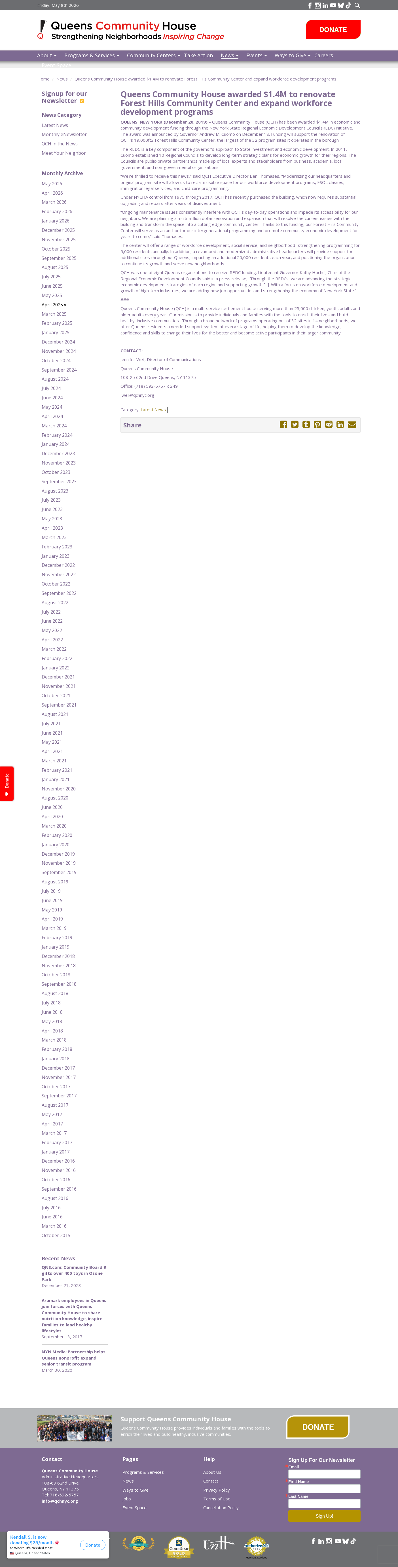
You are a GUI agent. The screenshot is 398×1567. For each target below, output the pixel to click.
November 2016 (59, 1170)
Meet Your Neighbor (64, 153)
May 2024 (52, 407)
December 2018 (58, 956)
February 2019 (57, 937)
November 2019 (59, 863)
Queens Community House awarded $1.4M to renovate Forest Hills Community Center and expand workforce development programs (205, 79)
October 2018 (56, 975)
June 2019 (52, 900)
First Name (298, 1482)
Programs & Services (91, 55)
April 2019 (52, 919)
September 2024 (59, 370)
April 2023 (52, 528)
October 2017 (56, 1086)
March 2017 (54, 1133)
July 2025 (51, 276)
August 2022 (55, 602)
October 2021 (56, 695)
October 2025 (56, 249)
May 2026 (52, 184)
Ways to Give (292, 55)
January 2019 (55, 947)
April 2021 (52, 751)
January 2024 (55, 444)
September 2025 (59, 258)
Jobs (126, 1499)
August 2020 (55, 798)
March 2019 (54, 928)
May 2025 (52, 295)
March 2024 (54, 426)
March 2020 (54, 826)
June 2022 (52, 621)
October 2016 (56, 1179)
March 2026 (54, 202)
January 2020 (55, 844)
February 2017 (57, 1142)
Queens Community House (138, 31)
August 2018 (55, 993)
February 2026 (57, 211)
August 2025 (55, 267)
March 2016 (54, 1226)
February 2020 (57, 835)
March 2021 (54, 761)
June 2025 (52, 286)
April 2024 (52, 416)
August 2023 (55, 491)
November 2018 (59, 965)
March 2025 (54, 314)
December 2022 (58, 565)
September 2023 (59, 481)
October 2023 (56, 472)
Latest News (55, 125)
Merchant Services (256, 1557)
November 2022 (59, 574)
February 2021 (57, 770)
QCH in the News (60, 144)
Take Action (198, 55)
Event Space (56, 65)
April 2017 (52, 1124)
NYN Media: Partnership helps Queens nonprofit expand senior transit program (73, 1358)
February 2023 (57, 547)
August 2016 (55, 1198)
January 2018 (55, 1058)
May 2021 (52, 742)
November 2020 (59, 789)
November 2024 (59, 351)
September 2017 (59, 1096)
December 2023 (58, 453)
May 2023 (52, 519)
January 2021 (55, 779)
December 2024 (58, 342)
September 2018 (59, 984)
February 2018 (57, 1049)
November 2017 (59, 1077)
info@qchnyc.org (60, 1501)
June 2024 (52, 398)
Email (293, 1467)
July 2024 (51, 388)
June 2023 (52, 509)
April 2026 (52, 193)
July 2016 (51, 1208)
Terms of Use (216, 1499)
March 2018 (54, 1040)
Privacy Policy (216, 1490)
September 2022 (59, 593)
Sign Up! (324, 1516)
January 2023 (55, 556)
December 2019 (58, 854)
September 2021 (59, 705)
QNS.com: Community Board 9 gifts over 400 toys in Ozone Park (74, 1273)
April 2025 (52, 305)
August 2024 (55, 379)
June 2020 (52, 807)
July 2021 (51, 723)
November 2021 (59, 686)
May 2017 (52, 1114)
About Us (212, 1472)
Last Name (298, 1496)
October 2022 (56, 584)
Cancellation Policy (221, 1507)
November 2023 (59, 463)
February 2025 (57, 323)
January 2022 (55, 668)
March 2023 (54, 537)
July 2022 (51, 612)
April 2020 (52, 816)
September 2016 (59, 1189)
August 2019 (55, 882)
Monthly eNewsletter (64, 134)
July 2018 (51, 1003)
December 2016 (58, 1161)
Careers (323, 55)
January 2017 (55, 1152)
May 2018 (52, 1021)
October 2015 (56, 1235)
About (46, 55)
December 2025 (58, 230)
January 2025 (55, 332)
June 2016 (52, 1217)
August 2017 (55, 1105)
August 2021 (55, 714)
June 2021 (52, 733)
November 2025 (59, 239)
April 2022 (52, 640)
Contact (210, 1481)
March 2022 (54, 649)
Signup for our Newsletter (64, 96)
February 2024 (57, 435)
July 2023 (51, 500)
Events (256, 55)
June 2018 (52, 1012)
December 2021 (58, 677)
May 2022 (52, 630)
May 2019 (52, 910)
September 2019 (59, 872)
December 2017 (58, 1068)
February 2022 (57, 658)
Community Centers (153, 55)
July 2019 (51, 891)
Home (43, 79)
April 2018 (52, 1031)
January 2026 (55, 221)
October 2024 (56, 360)
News (229, 55)
